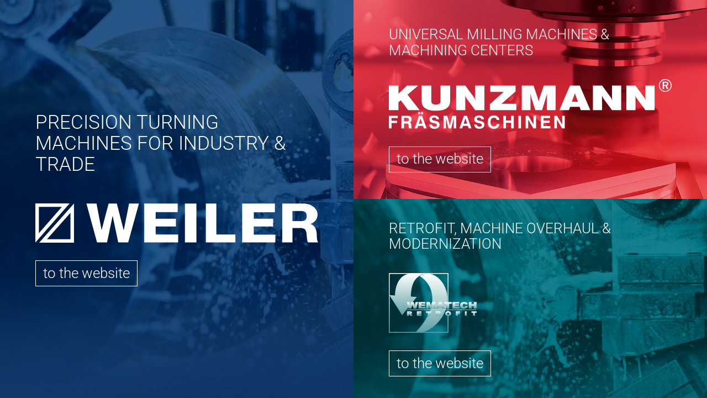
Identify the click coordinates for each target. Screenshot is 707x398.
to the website (86, 273)
